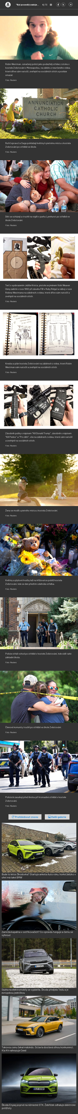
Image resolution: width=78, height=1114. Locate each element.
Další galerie (57, 816)
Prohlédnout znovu (25, 816)
